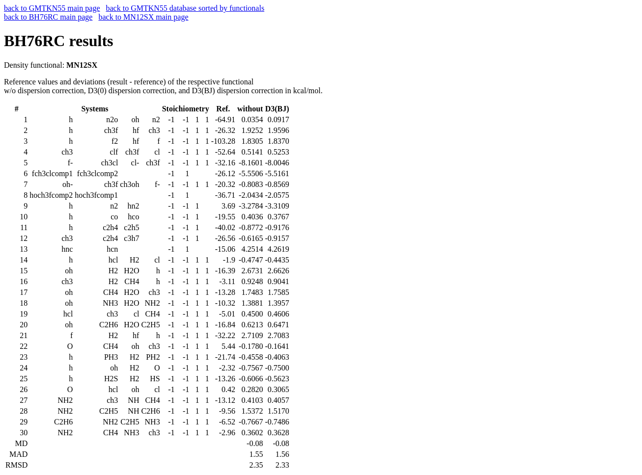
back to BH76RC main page (48, 17)
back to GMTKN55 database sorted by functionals (185, 8)
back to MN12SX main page (143, 17)
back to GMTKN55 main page (52, 8)
